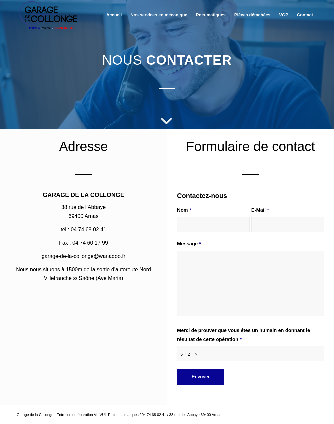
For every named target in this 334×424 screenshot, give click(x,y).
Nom (184, 210)
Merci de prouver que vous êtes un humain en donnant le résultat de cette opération (243, 335)
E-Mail (260, 210)
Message (189, 243)
